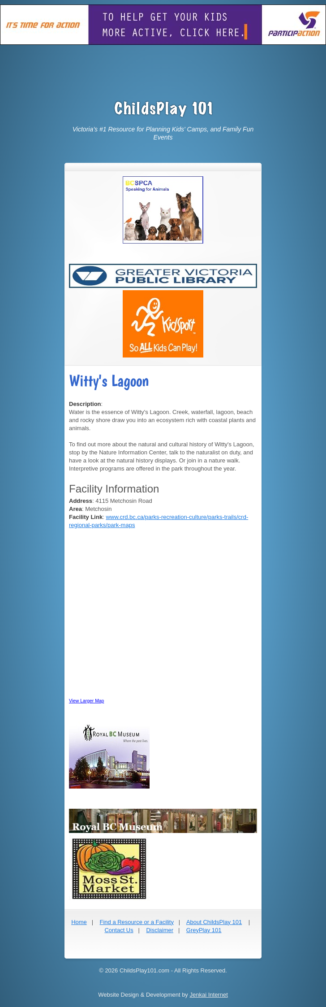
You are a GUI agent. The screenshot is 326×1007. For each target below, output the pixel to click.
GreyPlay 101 (204, 930)
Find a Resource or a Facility (136, 922)
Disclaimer (159, 930)
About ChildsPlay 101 (214, 922)
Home (79, 922)
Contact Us (118, 930)
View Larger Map (86, 700)
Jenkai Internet (208, 994)
